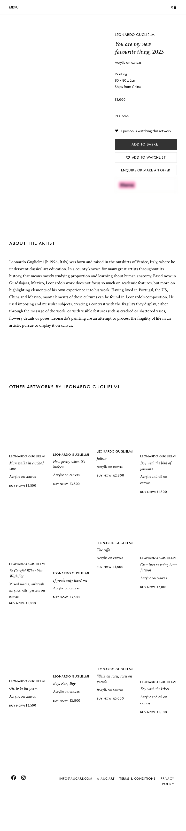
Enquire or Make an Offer (145, 170)
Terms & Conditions (137, 810)
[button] (14, 6)
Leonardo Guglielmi (135, 34)
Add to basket (146, 144)
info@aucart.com (75, 810)
